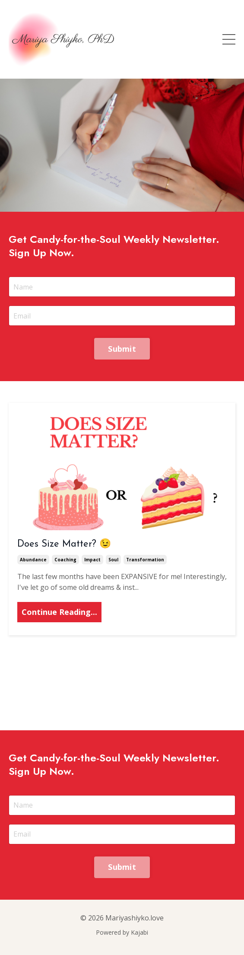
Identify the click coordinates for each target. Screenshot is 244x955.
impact (92, 560)
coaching (65, 560)
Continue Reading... (59, 612)
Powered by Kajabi (122, 932)
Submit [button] (122, 349)
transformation (145, 560)
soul (113, 560)
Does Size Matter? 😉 (64, 544)
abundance (33, 560)
